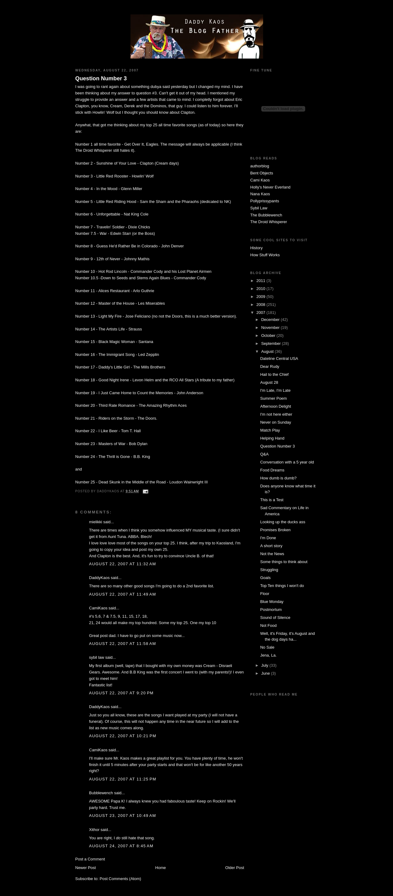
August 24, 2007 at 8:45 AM (121, 846)
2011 (261, 280)
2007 (261, 312)
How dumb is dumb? (278, 478)
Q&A (264, 454)
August (268, 351)
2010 (261, 288)
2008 (261, 304)
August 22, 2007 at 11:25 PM (122, 779)
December (271, 319)
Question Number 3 (101, 78)
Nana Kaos (260, 194)
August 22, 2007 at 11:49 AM (122, 594)
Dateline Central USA (279, 358)
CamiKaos (98, 608)
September (271, 343)
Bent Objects (261, 173)
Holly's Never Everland (270, 187)
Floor (264, 593)
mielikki (95, 522)
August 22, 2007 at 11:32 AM (122, 564)
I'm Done (268, 538)
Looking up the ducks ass (282, 522)
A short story (271, 545)
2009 (261, 296)
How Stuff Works (265, 255)
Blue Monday (271, 601)
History (256, 248)
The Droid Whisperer (268, 221)
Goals (265, 577)
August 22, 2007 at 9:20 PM (121, 693)
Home (160, 867)
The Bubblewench (266, 215)
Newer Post (85, 867)
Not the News (272, 553)
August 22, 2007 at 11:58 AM (122, 643)
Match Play (270, 430)
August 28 (269, 382)
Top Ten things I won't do (282, 585)
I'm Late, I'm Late (275, 390)
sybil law (96, 657)
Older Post (234, 867)
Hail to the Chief (274, 374)
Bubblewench (101, 793)
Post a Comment (90, 859)
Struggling (269, 569)
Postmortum (271, 609)
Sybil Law (258, 208)
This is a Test (271, 500)
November (271, 327)
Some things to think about (283, 561)
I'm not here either (276, 414)
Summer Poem (273, 398)
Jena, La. (268, 655)
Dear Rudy (269, 366)
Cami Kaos (260, 180)
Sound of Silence (275, 617)
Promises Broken (275, 530)
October (269, 335)
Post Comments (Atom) (120, 878)
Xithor (94, 829)
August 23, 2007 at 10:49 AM (122, 815)
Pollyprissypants (264, 201)
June (266, 673)
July (265, 665)
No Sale (267, 647)
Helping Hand (272, 438)
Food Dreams (272, 470)
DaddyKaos (99, 577)
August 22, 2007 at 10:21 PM (122, 736)
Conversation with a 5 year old (287, 462)
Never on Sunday (275, 422)
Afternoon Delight (275, 406)
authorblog (259, 166)
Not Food (268, 625)
